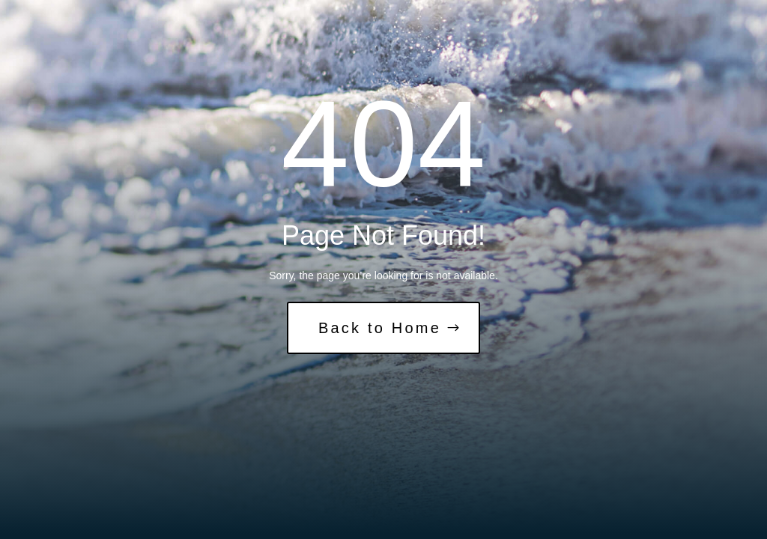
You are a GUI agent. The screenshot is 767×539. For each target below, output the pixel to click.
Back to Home (379, 328)
